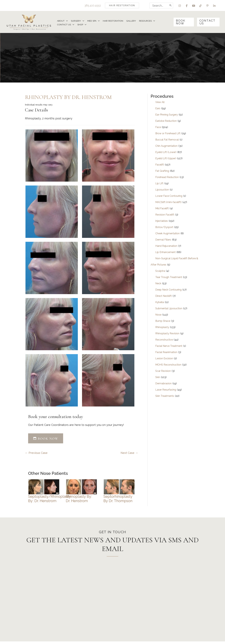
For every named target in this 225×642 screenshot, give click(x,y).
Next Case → (129, 453)
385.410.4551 (92, 5)
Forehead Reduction (167, 177)
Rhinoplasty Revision (167, 333)
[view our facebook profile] (186, 5)
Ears (157, 108)
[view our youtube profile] (193, 5)
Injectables (161, 221)
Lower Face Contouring (168, 196)
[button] (122, 5)
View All (160, 102)
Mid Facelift (162, 208)
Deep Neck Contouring (168, 289)
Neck (158, 283)
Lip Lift (159, 183)
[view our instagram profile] (179, 5)
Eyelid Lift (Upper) (165, 158)
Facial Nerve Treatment (168, 346)
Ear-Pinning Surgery (166, 114)
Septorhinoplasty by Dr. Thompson (117, 499)
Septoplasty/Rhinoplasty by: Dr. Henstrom (49, 499)
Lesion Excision (164, 358)
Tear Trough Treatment (168, 277)
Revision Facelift (164, 214)
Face (158, 127)
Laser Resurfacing (165, 390)
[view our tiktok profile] (200, 5)
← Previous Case (36, 453)
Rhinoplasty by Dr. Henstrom (68, 97)
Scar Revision (163, 371)
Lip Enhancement (165, 252)
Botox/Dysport (164, 227)
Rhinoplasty (162, 327)
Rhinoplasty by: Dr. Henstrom (79, 499)
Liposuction (162, 189)
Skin (157, 377)
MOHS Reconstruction (168, 365)
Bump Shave (162, 321)
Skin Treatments (164, 396)
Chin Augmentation (166, 146)
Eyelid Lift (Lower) (165, 152)
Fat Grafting (162, 171)
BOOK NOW (45, 439)
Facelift (159, 164)
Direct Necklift (163, 296)
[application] (66, 21)
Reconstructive (164, 340)
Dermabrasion (163, 383)
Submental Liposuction (168, 308)
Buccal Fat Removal (167, 139)
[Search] (170, 5)
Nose (158, 314)
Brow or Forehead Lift (167, 133)
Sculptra (160, 271)
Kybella (159, 302)
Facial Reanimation (166, 352)
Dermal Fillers (163, 239)
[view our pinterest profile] (207, 5)
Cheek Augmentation (167, 233)
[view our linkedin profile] (214, 5)
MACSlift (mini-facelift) (168, 202)
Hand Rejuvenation (166, 246)
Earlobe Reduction (166, 121)
